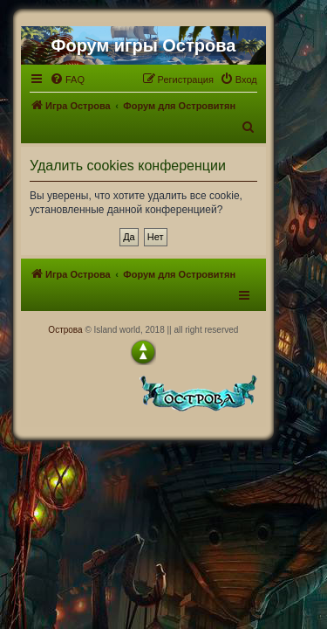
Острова (65, 330)
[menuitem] (67, 79)
